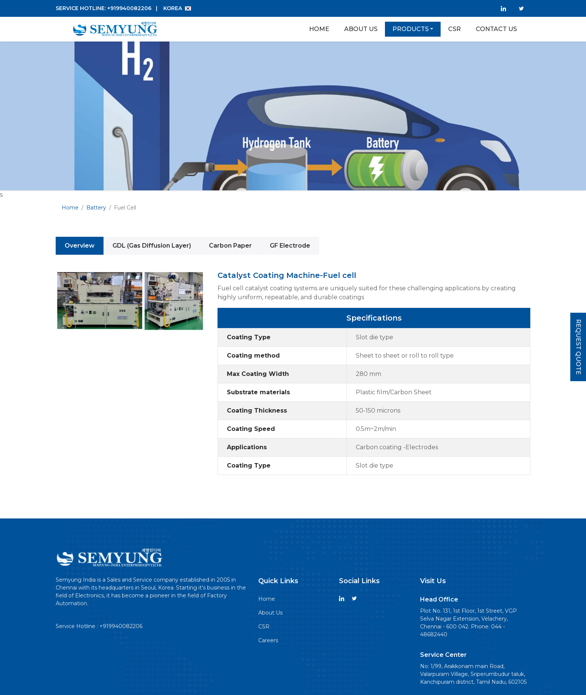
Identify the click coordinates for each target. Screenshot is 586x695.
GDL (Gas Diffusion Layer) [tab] (151, 245)
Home (319, 29)
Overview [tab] (80, 245)
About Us (360, 29)
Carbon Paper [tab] (230, 245)
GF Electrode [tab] (290, 245)
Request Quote (578, 347)
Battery (96, 207)
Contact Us (496, 29)
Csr (454, 29)
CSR (263, 626)
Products (410, 29)
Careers (268, 640)
